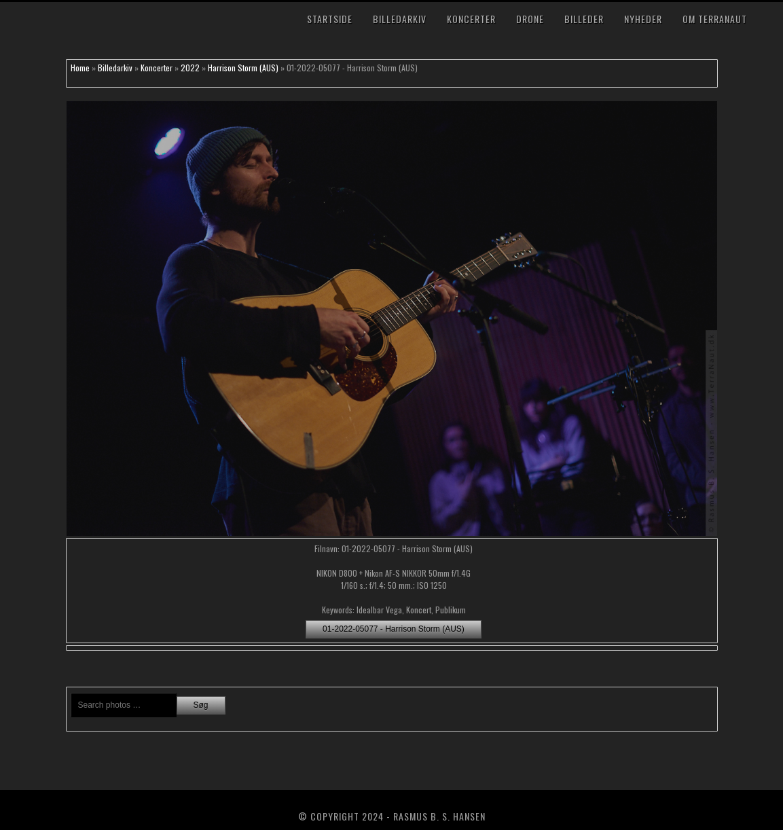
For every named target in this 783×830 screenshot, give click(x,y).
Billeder (584, 19)
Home (80, 67)
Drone (530, 19)
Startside (329, 19)
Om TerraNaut (714, 19)
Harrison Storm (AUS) (243, 67)
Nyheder (643, 19)
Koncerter (471, 19)
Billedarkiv (399, 19)
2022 (190, 67)
